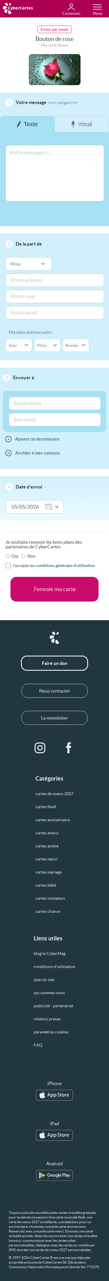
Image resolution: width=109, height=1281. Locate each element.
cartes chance (47, 911)
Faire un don (54, 663)
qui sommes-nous (49, 992)
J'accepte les (53, 565)
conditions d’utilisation (54, 966)
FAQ (38, 1045)
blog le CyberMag (49, 953)
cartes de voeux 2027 (54, 793)
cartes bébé (45, 885)
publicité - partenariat (53, 1005)
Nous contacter (54, 690)
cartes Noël (45, 806)
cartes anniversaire (52, 819)
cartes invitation (50, 898)
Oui (14, 556)
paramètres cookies (51, 1032)
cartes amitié (46, 846)
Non (31, 556)
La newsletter (54, 717)
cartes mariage (48, 872)
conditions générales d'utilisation (65, 565)
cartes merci (46, 859)
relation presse (47, 1019)
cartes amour (47, 833)
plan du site (44, 979)
